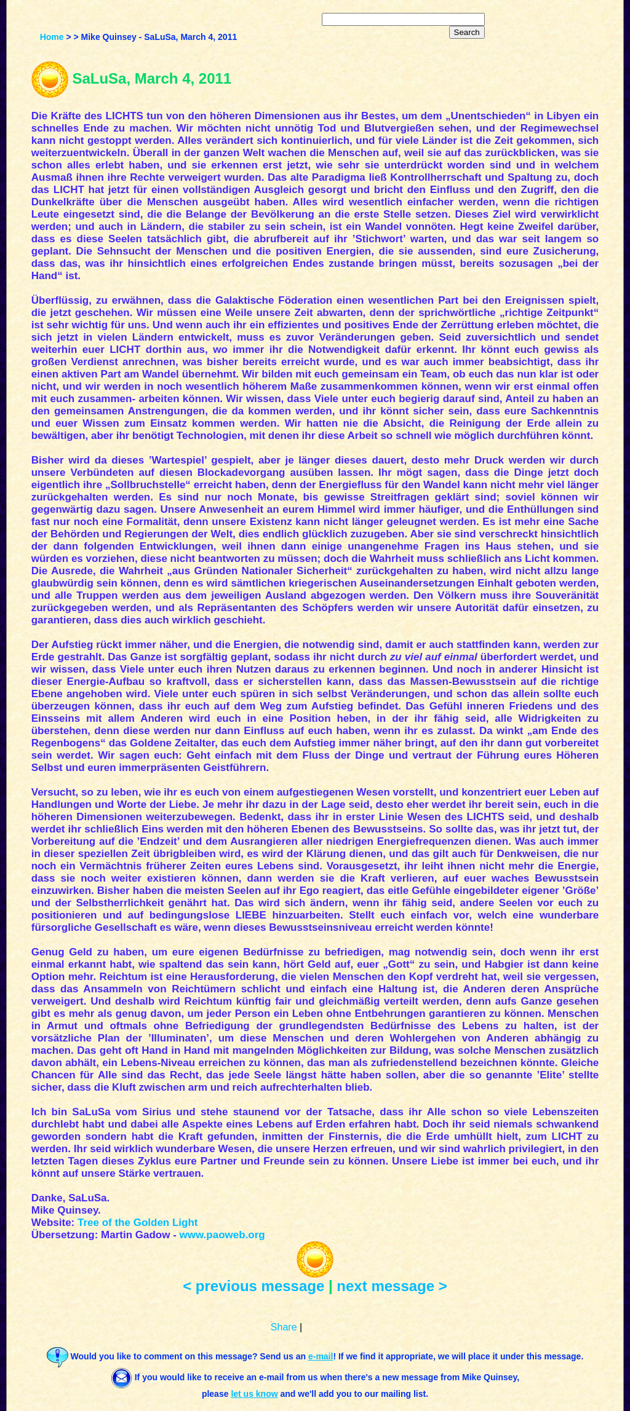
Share (284, 1327)
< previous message (253, 1286)
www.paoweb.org (222, 1235)
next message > (392, 1286)
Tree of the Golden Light (138, 1222)
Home (52, 37)
